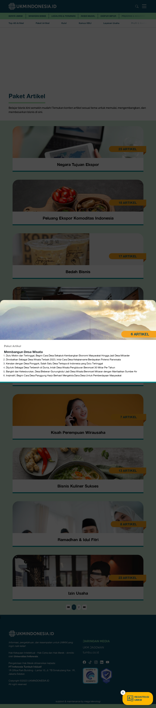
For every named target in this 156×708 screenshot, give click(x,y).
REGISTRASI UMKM (137, 698)
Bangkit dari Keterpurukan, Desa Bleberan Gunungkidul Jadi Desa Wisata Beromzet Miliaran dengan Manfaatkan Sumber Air (72, 276)
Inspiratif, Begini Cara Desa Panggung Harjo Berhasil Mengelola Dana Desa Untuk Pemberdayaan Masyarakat (63, 280)
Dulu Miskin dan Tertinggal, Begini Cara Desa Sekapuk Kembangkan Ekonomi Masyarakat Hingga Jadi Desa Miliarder (68, 260)
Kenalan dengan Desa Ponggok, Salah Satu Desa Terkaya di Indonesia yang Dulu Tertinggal (54, 268)
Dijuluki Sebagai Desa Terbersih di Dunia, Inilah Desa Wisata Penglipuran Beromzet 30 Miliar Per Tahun (60, 272)
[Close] (151, 209)
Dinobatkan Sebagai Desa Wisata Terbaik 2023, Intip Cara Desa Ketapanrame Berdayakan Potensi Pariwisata (63, 264)
